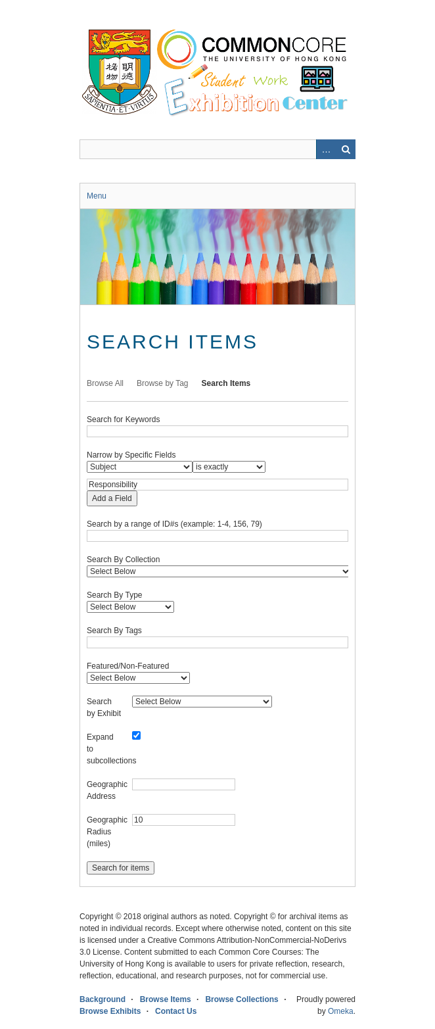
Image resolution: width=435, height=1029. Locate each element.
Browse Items (165, 999)
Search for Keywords (123, 419)
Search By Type (115, 595)
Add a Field (112, 498)
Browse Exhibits (110, 1011)
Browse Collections (241, 999)
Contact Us (175, 1011)
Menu (96, 196)
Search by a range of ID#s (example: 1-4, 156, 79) (174, 524)
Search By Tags (114, 630)
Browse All (105, 383)
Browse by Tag (163, 383)
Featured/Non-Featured (128, 666)
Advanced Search (326, 149)
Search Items (226, 383)
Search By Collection (123, 559)
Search (345, 149)
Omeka (341, 1011)
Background (103, 999)
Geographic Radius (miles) (107, 831)
